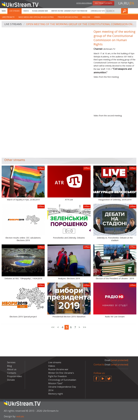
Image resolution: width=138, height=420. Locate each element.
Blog (9, 365)
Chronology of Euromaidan (102, 11)
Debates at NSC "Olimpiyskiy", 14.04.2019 (23, 278)
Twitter (109, 377)
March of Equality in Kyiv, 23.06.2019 (23, 199)
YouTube (102, 377)
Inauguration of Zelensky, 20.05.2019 (114, 199)
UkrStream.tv (8, 17)
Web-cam (86, 17)
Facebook (96, 377)
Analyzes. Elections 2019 (69, 278)
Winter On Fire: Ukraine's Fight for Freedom (69, 11)
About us (11, 369)
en (132, 3)
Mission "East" (55, 383)
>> (84, 327)
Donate (11, 379)
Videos (26, 11)
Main (4, 11)
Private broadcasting (68, 17)
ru (126, 3)
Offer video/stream (84, 3)
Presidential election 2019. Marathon (68, 316)
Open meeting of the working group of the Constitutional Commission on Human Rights (80, 24)
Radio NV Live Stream (115, 316)
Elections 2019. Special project (23, 316)
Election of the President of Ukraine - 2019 (115, 278)
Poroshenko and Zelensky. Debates (69, 238)
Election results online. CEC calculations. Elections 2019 (23, 239)
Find (135, 11)
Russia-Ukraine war (40, 11)
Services (11, 362)
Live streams (14, 11)
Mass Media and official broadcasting (36, 17)
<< (53, 327)
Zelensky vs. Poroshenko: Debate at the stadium (115, 239)
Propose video (14, 376)
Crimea (97, 17)
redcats (20, 416)
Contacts (11, 372)
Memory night (55, 393)
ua (120, 3)
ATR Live (69, 199)
